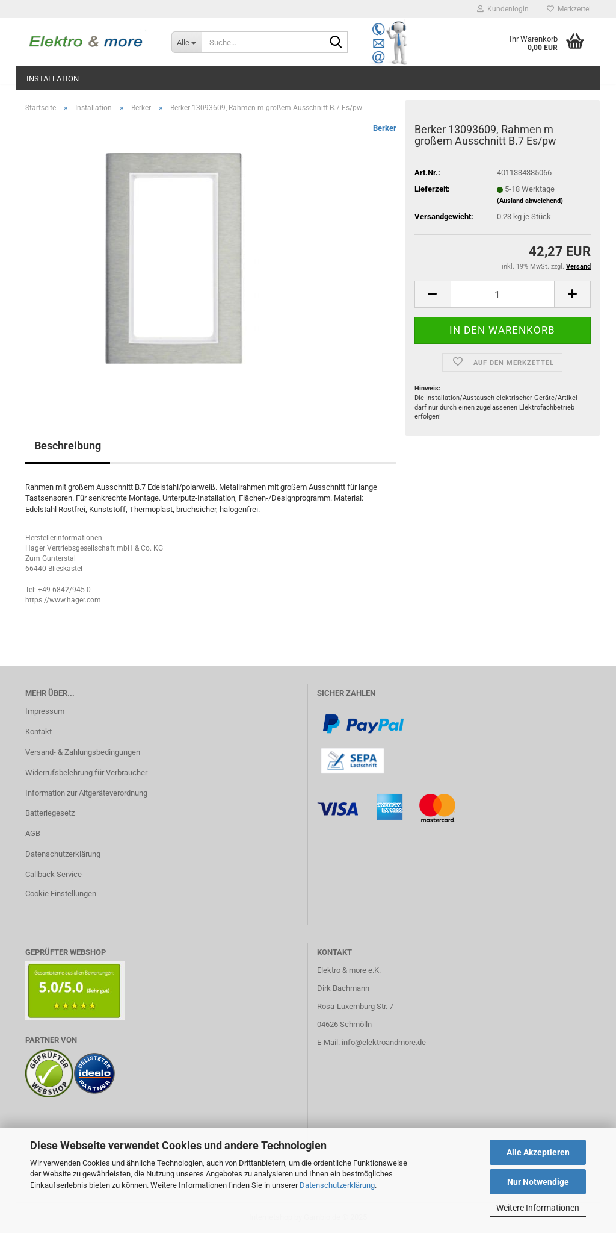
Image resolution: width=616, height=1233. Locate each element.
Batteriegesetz (50, 812)
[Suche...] (186, 42)
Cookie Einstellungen (60, 893)
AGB (32, 833)
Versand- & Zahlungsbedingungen (82, 752)
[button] (432, 294)
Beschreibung (67, 445)
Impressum (44, 711)
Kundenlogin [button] (503, 9)
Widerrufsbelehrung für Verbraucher (86, 772)
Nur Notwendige (538, 1182)
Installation (52, 78)
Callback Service (53, 874)
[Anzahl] (503, 294)
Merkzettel (569, 9)
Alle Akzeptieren (538, 1152)
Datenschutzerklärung (337, 1185)
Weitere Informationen (537, 1208)
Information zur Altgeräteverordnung (86, 793)
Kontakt (38, 731)
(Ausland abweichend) (530, 201)
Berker (384, 128)
